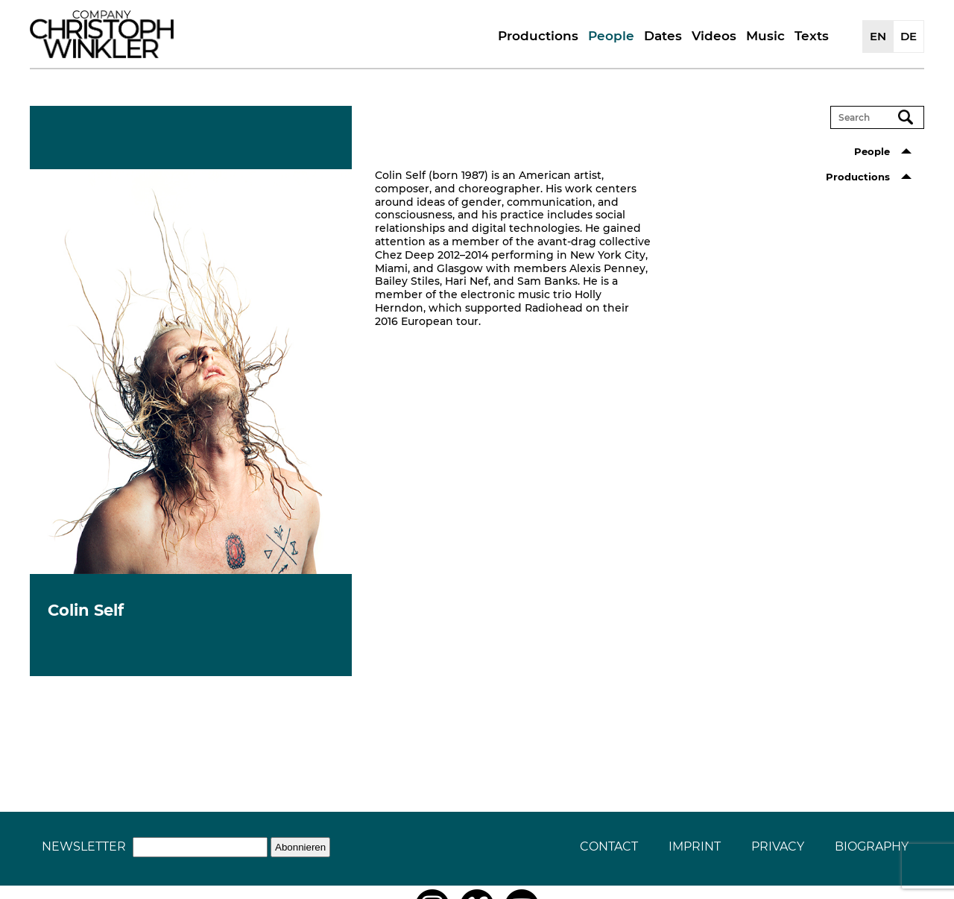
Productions (538, 35)
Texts (812, 35)
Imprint (695, 846)
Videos (714, 35)
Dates (663, 35)
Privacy (777, 846)
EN (878, 36)
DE (908, 36)
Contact (609, 846)
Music (765, 35)
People (611, 35)
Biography (872, 846)
